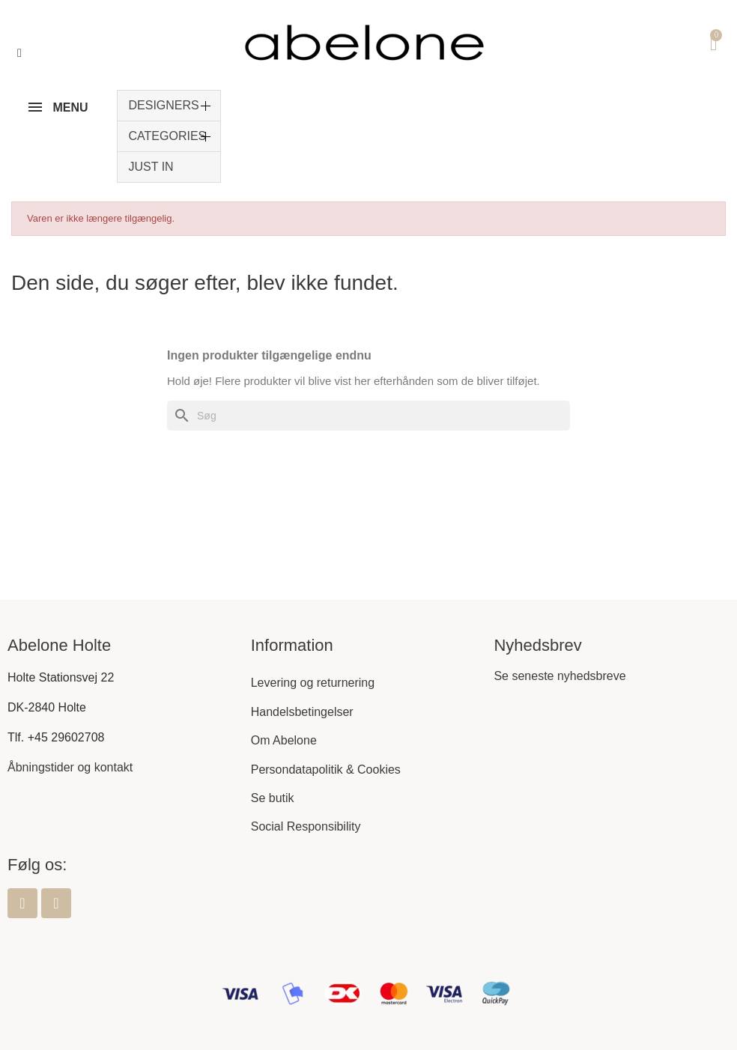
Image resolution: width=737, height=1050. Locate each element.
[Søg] (368, 416)
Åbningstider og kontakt (70, 767)
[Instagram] (56, 903)
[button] (19, 53)
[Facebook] (22, 903)
